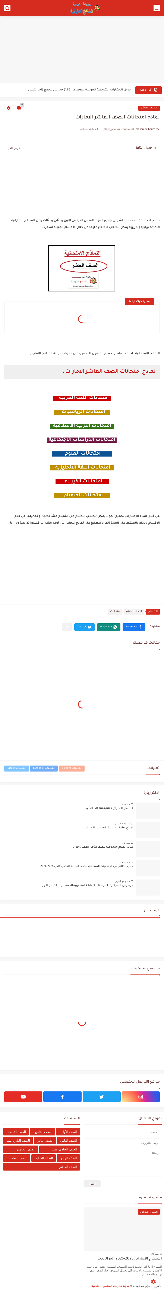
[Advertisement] (82, 50)
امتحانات (115, 611)
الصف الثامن (68, 1140)
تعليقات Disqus (16, 768)
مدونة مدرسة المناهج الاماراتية (110, 1286)
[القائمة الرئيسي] (157, 8)
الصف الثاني (45, 1140)
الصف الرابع (69, 1158)
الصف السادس (17, 1158)
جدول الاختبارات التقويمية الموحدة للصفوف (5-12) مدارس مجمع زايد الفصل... (78, 90)
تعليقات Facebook (43, 768)
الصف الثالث (17, 1132)
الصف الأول (69, 1132)
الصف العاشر (149, 108)
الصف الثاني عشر (18, 1140)
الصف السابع (44, 1158)
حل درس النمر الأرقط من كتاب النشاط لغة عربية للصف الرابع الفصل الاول (87, 885)
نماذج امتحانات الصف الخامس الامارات (109, 827)
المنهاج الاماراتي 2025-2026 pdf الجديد (109, 808)
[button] (134, 627)
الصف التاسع (43, 1132)
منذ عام (126, 804)
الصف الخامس (25, 1149)
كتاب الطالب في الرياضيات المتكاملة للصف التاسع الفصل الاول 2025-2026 (86, 866)
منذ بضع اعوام (122, 881)
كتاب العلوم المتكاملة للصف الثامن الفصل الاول (103, 847)
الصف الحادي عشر (64, 1149)
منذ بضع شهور (122, 823)
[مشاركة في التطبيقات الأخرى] (67, 627)
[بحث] (7, 8)
